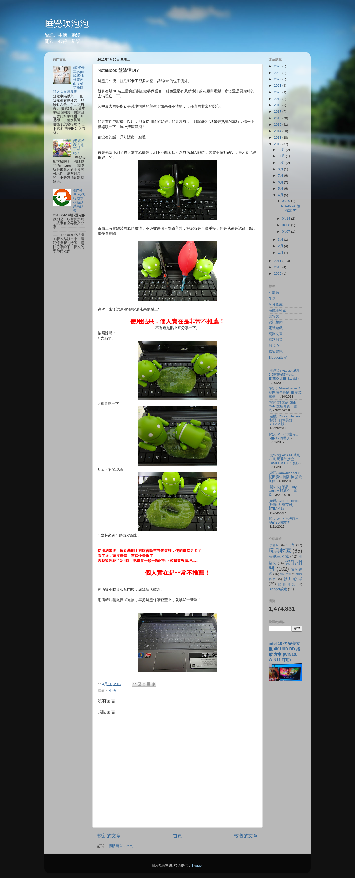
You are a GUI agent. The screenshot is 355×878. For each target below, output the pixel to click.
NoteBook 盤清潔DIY (290, 208)
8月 (281, 169)
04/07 (286, 231)
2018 (278, 105)
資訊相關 (276, 322)
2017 (278, 111)
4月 (281, 195)
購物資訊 (276, 352)
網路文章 (276, 334)
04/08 (286, 225)
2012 (278, 144)
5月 (281, 188)
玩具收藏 (276, 304)
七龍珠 (274, 293)
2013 (278, 137)
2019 (278, 99)
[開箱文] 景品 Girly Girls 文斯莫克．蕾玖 (283, 406)
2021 (278, 85)
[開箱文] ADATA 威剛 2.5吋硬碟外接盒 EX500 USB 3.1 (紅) (284, 374)
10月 (282, 163)
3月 (281, 239)
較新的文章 (109, 835)
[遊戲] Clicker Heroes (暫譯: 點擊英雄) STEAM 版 (284, 420)
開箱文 (274, 316)
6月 (281, 182)
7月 (281, 175)
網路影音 (276, 340)
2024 (278, 73)
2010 (278, 267)
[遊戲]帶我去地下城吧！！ (79, 147)
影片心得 (276, 346)
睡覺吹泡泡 (66, 23)
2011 (278, 261)
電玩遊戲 (276, 328)
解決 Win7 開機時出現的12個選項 (284, 436)
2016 (278, 118)
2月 (281, 246)
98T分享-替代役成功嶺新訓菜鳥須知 (79, 200)
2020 (278, 92)
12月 (282, 150)
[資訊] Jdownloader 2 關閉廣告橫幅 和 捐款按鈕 (285, 392)
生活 (112, 691)
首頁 (177, 835)
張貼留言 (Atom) (121, 846)
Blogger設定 (278, 357)
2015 (278, 124)
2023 (278, 79)
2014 (278, 131)
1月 (281, 252)
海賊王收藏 (277, 310)
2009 (278, 273)
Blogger (197, 865)
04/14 (286, 218)
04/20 (286, 201)
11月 (282, 156)
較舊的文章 (246, 835)
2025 (278, 66)
